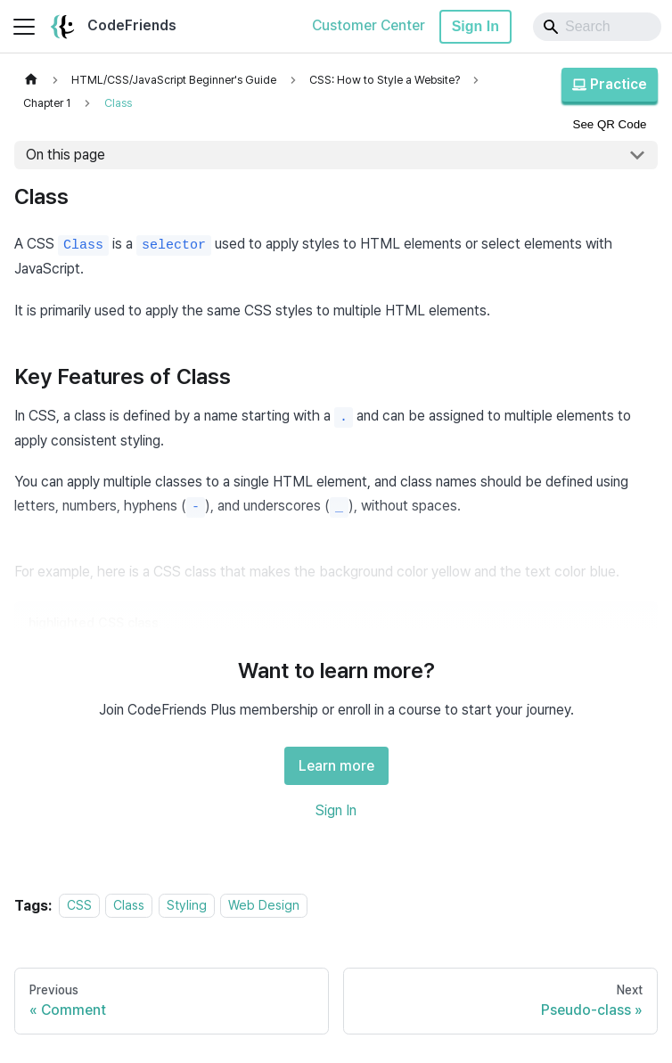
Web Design (263, 905)
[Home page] (31, 79)
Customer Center (368, 25)
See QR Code (610, 124)
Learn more (336, 765)
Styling (187, 905)
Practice (609, 84)
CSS (79, 905)
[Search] (597, 26)
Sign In (475, 26)
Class (128, 905)
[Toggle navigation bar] (24, 26)
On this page (65, 154)
